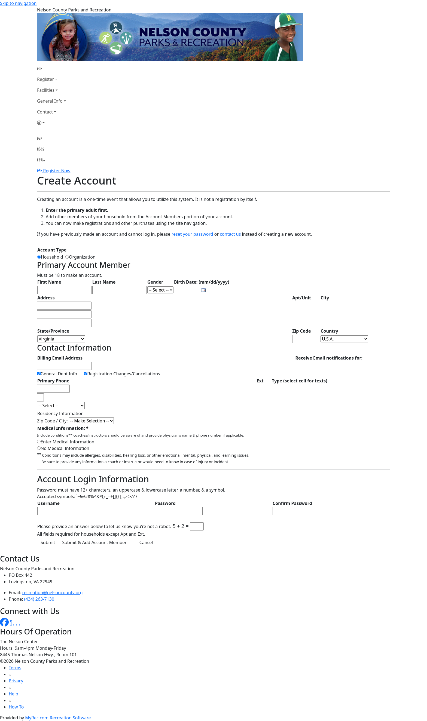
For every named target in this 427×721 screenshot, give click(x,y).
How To (16, 707)
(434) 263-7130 (39, 599)
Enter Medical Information (67, 442)
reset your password (192, 234)
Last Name (103, 282)
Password (165, 503)
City (325, 298)
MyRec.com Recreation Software (58, 718)
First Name (49, 282)
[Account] (51, 122)
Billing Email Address (60, 358)
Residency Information (60, 413)
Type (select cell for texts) (299, 381)
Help (13, 694)
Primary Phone (53, 381)
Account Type (51, 250)
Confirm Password (292, 503)
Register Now (56, 171)
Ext (260, 381)
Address (46, 298)
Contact (45, 112)
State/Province (53, 331)
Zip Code (301, 331)
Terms (15, 668)
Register (45, 79)
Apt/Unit (301, 298)
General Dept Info (59, 374)
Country (329, 331)
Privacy (16, 681)
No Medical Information (65, 448)
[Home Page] (51, 68)
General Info (50, 101)
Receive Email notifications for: (328, 358)
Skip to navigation (18, 3)
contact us (230, 234)
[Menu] (41, 159)
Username (48, 503)
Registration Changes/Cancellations (123, 374)
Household (53, 257)
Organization (82, 257)
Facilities (45, 90)
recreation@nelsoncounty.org (52, 593)
